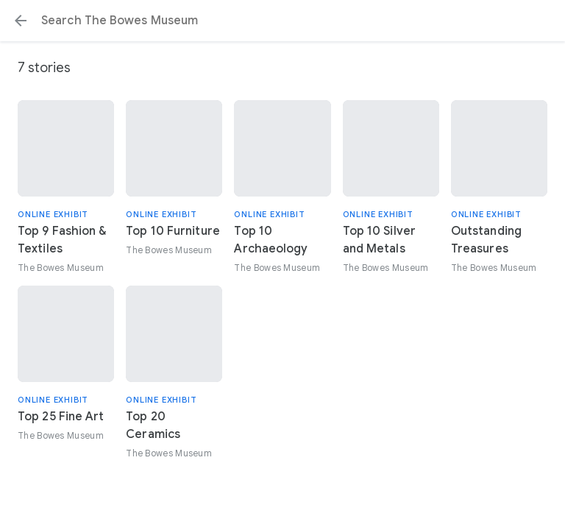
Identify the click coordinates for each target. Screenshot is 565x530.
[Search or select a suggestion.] (282, 20)
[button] (20, 20)
